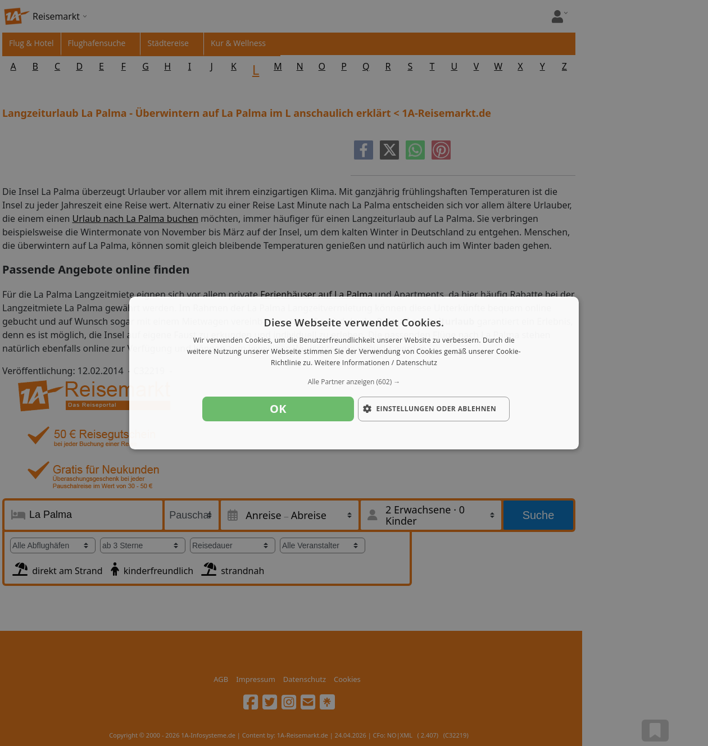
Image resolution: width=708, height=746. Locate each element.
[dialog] (354, 373)
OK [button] (278, 408)
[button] (354, 382)
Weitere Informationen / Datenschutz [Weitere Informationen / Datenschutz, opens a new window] (376, 362)
